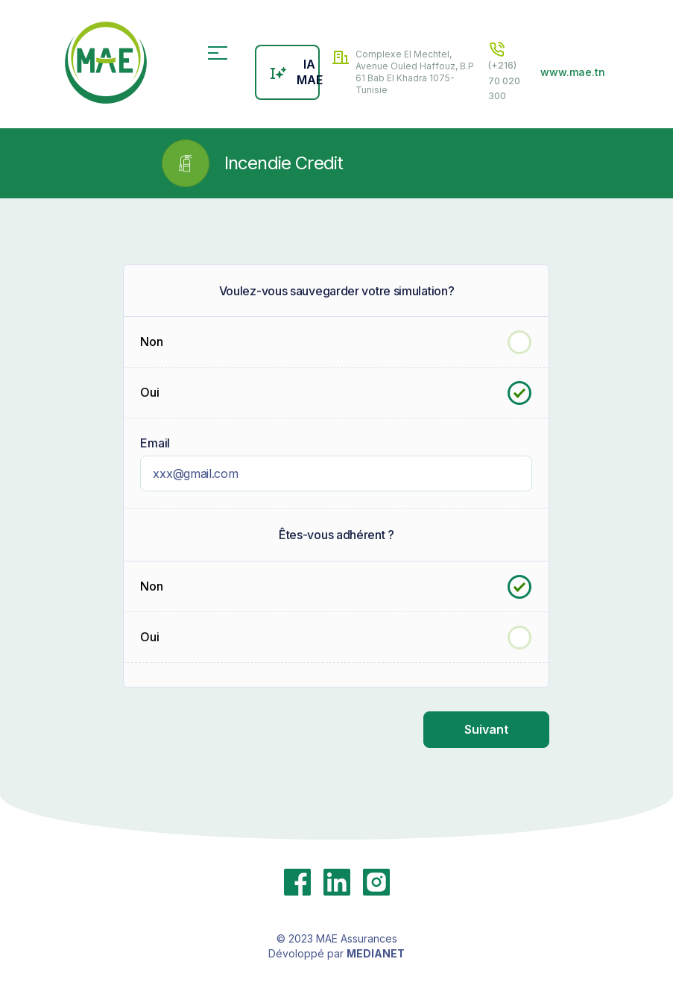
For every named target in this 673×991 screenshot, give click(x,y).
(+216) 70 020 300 (504, 70)
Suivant (486, 729)
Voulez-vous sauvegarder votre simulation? (337, 290)
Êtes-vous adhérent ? (336, 534)
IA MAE (295, 72)
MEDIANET (376, 953)
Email (155, 442)
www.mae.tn (572, 72)
